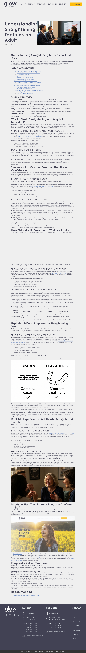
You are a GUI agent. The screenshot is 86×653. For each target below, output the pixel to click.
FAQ (74, 643)
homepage (38, 557)
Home (75, 613)
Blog (74, 638)
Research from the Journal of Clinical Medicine (30, 136)
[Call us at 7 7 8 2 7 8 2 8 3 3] (33, 613)
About (23, 4)
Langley (76, 626)
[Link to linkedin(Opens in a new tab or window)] (15, 614)
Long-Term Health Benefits (23, 74)
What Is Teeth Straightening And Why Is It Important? (27, 71)
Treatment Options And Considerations (27, 84)
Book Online (76, 4)
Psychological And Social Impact (25, 79)
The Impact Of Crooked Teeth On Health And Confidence (29, 76)
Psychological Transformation (24, 92)
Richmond (76, 630)
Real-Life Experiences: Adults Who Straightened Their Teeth (29, 90)
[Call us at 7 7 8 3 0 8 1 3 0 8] (56, 613)
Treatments (41, 4)
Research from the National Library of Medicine (61, 433)
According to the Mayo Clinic (59, 273)
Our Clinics (52, 4)
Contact (62, 4)
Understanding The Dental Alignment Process (28, 73)
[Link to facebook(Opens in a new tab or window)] (7, 614)
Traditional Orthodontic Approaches (26, 87)
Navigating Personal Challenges (25, 93)
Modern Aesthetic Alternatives (24, 88)
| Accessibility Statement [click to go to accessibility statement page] (59, 651)
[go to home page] (10, 4)
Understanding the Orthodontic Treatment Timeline (27, 595)
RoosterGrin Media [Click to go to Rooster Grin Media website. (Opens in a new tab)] (49, 651)
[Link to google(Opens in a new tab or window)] (19, 614)
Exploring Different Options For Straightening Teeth (27, 85)
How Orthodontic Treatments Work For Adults (25, 80)
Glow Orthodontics (17, 553)
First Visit (31, 4)
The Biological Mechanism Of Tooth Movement (29, 82)
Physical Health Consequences (25, 77)
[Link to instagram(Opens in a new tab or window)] (11, 614)
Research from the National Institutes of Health (42, 186)
